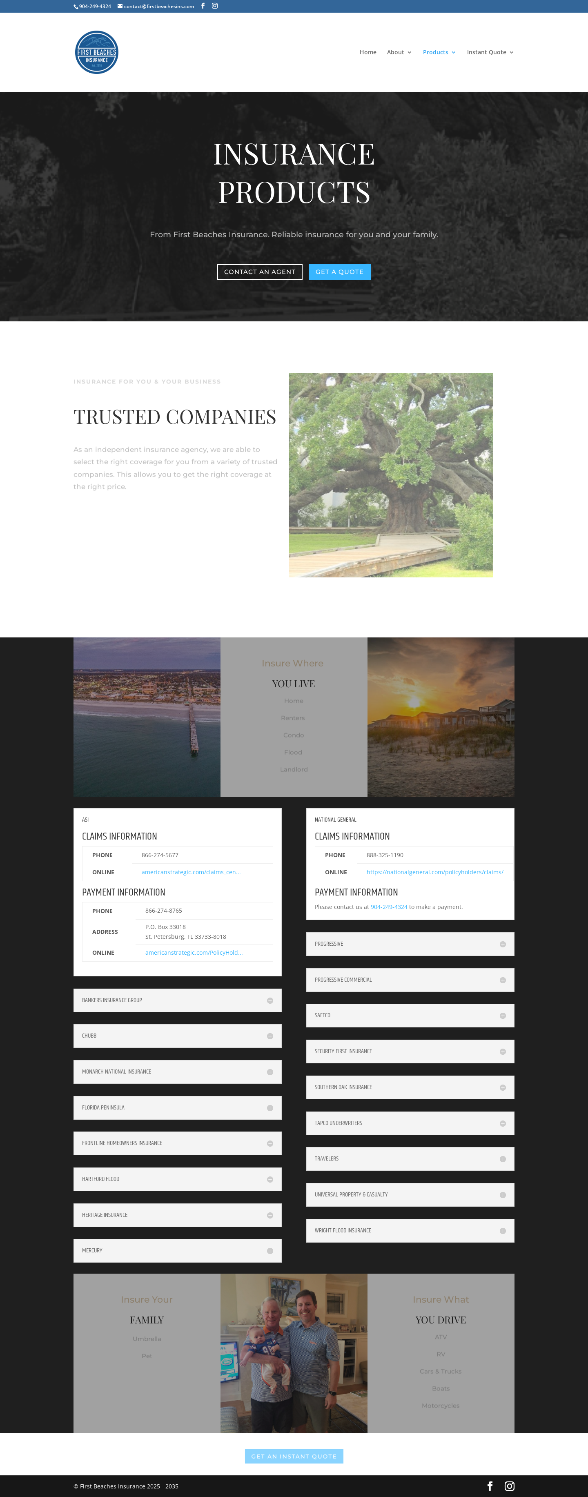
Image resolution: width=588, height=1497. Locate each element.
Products (435, 52)
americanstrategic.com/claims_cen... (191, 872)
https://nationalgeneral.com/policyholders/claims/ (435, 872)
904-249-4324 (389, 907)
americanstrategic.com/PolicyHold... (194, 952)
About (395, 52)
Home (368, 52)
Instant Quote (486, 52)
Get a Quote (339, 271)
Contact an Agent (260, 271)
